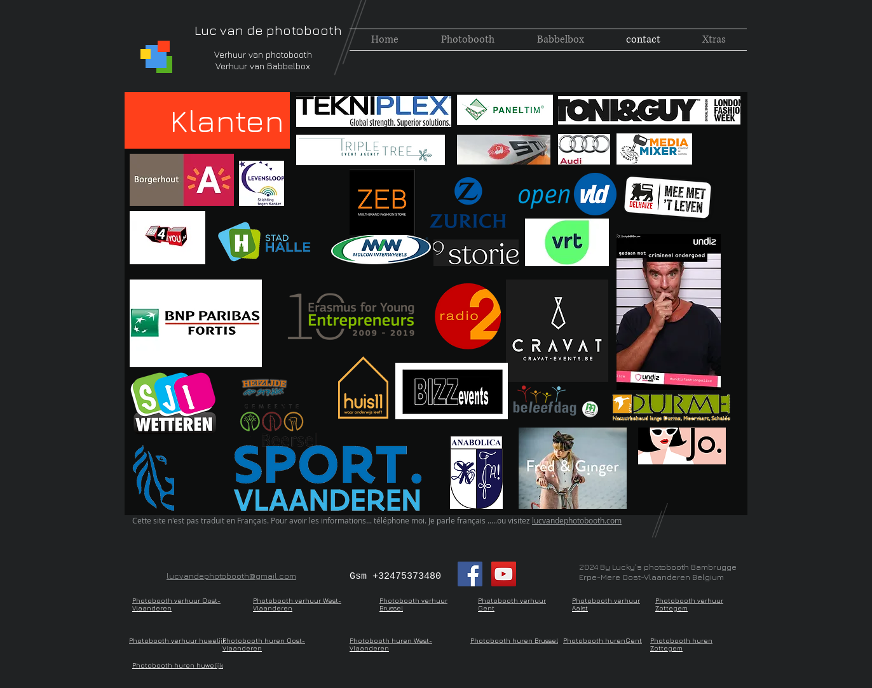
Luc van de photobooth (268, 30)
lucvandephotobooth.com (577, 520)
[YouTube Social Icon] (503, 574)
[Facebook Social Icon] (470, 574)
